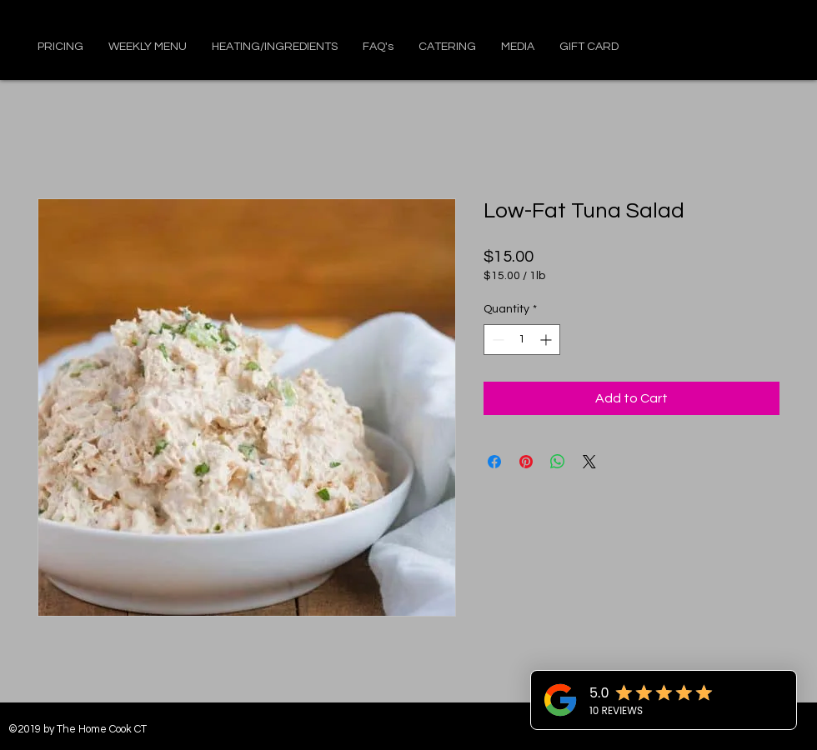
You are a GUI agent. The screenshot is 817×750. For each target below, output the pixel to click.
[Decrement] (496, 339)
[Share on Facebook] (494, 462)
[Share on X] (589, 462)
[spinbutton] (522, 339)
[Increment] (547, 339)
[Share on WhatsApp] (558, 462)
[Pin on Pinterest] (526, 462)
